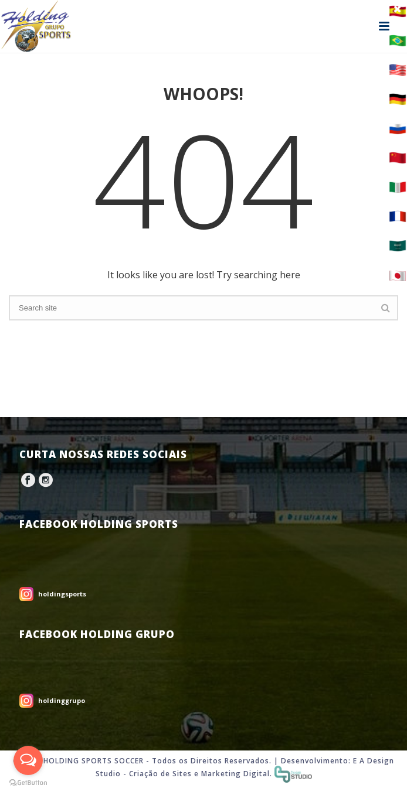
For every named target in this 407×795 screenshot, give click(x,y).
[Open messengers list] (28, 760)
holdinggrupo (61, 700)
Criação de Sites (160, 774)
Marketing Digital (235, 774)
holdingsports (62, 593)
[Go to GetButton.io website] (28, 783)
